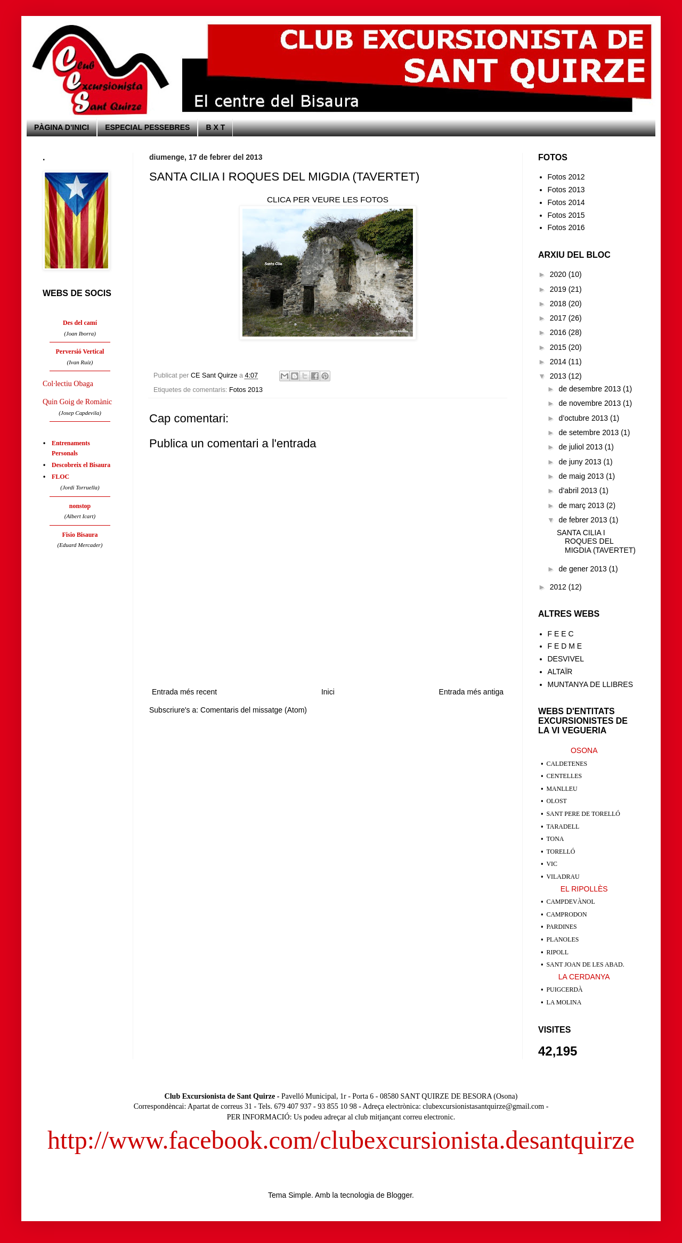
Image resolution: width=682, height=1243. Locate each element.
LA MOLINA (564, 1002)
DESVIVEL (566, 659)
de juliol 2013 (581, 447)
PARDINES (562, 926)
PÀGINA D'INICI (61, 127)
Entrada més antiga (471, 692)
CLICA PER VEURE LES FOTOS (327, 199)
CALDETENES (567, 763)
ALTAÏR (560, 671)
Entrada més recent (184, 692)
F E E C (561, 633)
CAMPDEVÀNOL (571, 901)
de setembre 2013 (589, 432)
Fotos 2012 (566, 177)
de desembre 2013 (590, 389)
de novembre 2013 (590, 403)
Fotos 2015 (566, 215)
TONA (555, 839)
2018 (559, 303)
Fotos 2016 (566, 227)
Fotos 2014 (566, 202)
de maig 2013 (582, 476)
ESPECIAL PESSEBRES (147, 127)
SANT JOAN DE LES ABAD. (585, 964)
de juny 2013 (580, 461)
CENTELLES (564, 776)
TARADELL (563, 826)
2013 (559, 376)
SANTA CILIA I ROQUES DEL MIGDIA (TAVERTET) (596, 541)
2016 (559, 332)
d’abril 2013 (578, 490)
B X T (215, 127)
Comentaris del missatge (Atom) (253, 710)
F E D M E (565, 646)
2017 (559, 318)
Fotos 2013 (246, 390)
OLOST (557, 801)
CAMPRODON (567, 914)
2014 (559, 361)
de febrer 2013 (583, 520)
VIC (552, 864)
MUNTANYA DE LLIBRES (591, 684)
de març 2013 (582, 505)
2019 (559, 289)
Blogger (399, 1195)
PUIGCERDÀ (565, 989)
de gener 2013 (583, 569)
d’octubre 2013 (584, 418)
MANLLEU (562, 788)
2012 (559, 587)
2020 (559, 274)
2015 (559, 347)
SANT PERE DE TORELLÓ (583, 813)
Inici (328, 692)
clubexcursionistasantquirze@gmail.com (483, 1106)
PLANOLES (563, 939)
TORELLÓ (561, 851)
